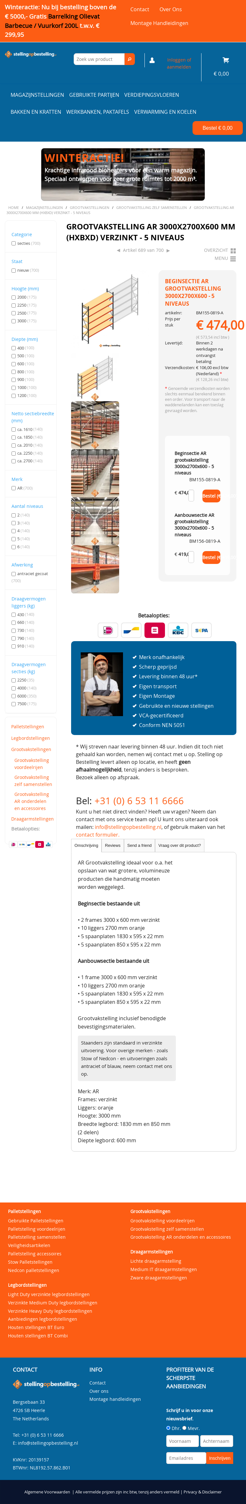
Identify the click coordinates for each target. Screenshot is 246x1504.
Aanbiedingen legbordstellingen (42, 1319)
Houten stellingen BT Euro (36, 1327)
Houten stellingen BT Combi (38, 1336)
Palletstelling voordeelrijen (36, 1229)
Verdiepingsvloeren (151, 94)
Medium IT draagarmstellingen (163, 1269)
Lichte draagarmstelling (155, 1261)
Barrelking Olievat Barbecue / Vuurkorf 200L (52, 25)
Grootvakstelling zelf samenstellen (33, 780)
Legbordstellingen (30, 738)
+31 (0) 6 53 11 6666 (139, 801)
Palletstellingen (27, 726)
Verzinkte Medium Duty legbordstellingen (52, 1303)
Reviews (112, 845)
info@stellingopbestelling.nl (128, 827)
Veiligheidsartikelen (29, 1245)
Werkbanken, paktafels (97, 111)
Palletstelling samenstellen (37, 1237)
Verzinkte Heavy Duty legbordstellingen (50, 1311)
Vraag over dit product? (180, 845)
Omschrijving (86, 845)
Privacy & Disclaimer (203, 1492)
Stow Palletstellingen (30, 1262)
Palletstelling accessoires (35, 1254)
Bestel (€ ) (211, 496)
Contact (139, 9)
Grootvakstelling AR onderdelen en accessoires (31, 801)
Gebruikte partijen (94, 94)
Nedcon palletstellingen (33, 1270)
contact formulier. (97, 834)
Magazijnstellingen (37, 94)
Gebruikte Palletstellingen (35, 1221)
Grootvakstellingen (31, 749)
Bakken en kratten (36, 111)
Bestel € (218, 128)
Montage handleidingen (159, 23)
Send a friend (139, 845)
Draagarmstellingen (32, 819)
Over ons (171, 9)
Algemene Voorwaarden (47, 1492)
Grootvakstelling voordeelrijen (31, 763)
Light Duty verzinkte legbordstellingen (49, 1294)
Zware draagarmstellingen (158, 1278)
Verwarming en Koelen (165, 111)
